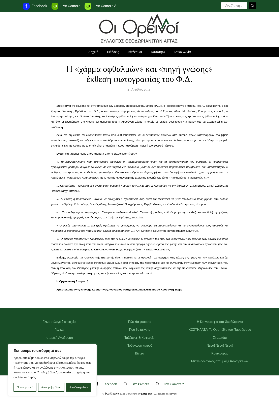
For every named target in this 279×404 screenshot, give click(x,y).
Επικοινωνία (182, 52)
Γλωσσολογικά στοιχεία (59, 322)
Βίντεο (139, 353)
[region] (52, 370)
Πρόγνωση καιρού (139, 345)
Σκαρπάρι (220, 338)
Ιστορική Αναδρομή (59, 338)
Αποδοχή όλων (78, 387)
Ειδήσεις (113, 52)
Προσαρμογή (25, 387)
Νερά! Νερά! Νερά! (220, 345)
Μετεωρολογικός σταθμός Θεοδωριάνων (220, 361)
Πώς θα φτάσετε (139, 322)
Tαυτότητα (157, 52)
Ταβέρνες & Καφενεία (139, 338)
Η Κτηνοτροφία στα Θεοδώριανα (220, 322)
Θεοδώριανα (112, 393)
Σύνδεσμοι (134, 52)
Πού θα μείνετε (139, 330)
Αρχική (93, 52)
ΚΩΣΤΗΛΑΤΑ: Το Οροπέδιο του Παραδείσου (220, 330)
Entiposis (146, 393)
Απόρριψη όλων (51, 387)
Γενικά (59, 330)
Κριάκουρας (219, 353)
